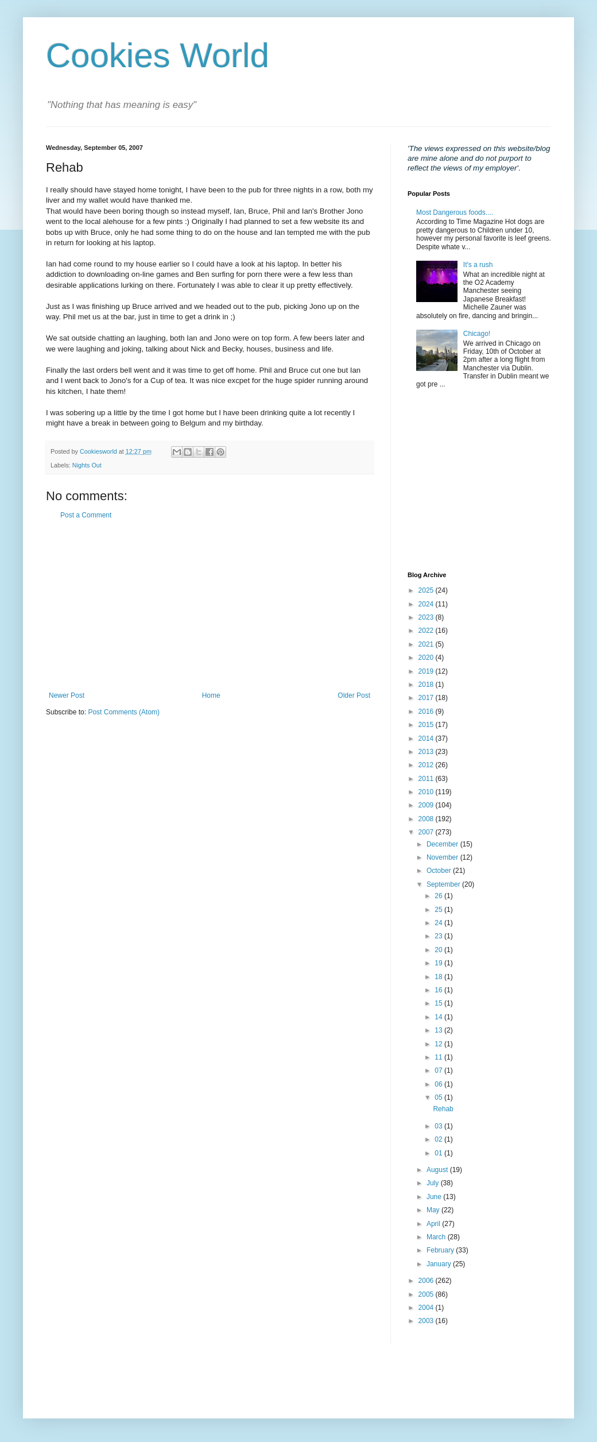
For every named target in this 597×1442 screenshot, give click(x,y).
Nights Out (87, 465)
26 (439, 896)
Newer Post (66, 695)
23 (439, 936)
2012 (427, 765)
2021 (427, 644)
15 (439, 1003)
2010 (427, 792)
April (434, 1224)
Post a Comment (85, 515)
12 (439, 1044)
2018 (427, 685)
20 (439, 950)
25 (439, 910)
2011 (427, 779)
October (440, 871)
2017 (427, 698)
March (437, 1237)
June (435, 1197)
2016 (427, 712)
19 (439, 963)
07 (439, 1070)
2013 (427, 752)
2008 (427, 819)
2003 (427, 1321)
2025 (427, 590)
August (438, 1170)
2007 (427, 832)
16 (439, 990)
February (441, 1250)
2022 (427, 631)
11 (439, 1057)
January (440, 1264)
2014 (427, 738)
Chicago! (476, 334)
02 (439, 1139)
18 (439, 977)
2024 (427, 604)
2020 (427, 658)
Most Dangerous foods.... (454, 212)
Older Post (354, 695)
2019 (427, 671)
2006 (427, 1281)
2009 (427, 805)
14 (439, 1017)
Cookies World (157, 55)
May (434, 1210)
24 (439, 923)
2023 (427, 617)
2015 (427, 725)
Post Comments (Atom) (124, 712)
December (443, 844)
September (444, 884)
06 (439, 1084)
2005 (427, 1294)
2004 (427, 1308)
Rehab (443, 1109)
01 (439, 1153)
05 (439, 1097)
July (434, 1183)
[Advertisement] (209, 605)
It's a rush (478, 265)
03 (439, 1126)
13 (439, 1030)
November (443, 857)
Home (211, 695)
